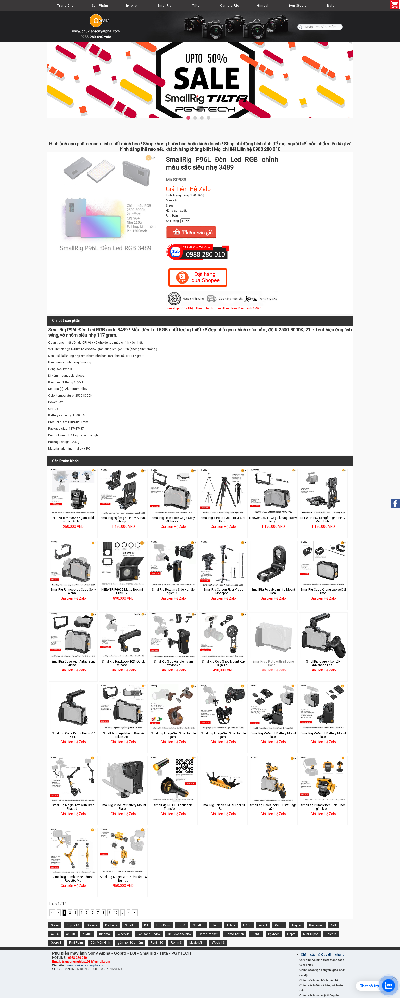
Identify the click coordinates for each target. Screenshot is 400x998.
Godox (279, 925)
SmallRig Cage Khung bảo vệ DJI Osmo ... (323, 591)
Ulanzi (256, 934)
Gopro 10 (73, 925)
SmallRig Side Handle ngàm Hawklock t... (173, 663)
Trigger (297, 925)
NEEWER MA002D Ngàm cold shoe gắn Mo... (73, 519)
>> (135, 912)
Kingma (104, 934)
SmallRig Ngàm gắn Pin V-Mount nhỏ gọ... (123, 519)
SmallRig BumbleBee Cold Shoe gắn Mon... (323, 807)
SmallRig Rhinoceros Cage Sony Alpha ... (73, 591)
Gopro (55, 925)
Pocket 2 (111, 925)
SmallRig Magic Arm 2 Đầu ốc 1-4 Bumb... (123, 878)
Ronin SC (157, 943)
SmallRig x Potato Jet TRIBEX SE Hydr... (223, 519)
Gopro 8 (56, 943)
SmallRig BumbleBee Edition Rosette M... (73, 878)
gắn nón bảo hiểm (130, 943)
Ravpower (316, 925)
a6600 (70, 934)
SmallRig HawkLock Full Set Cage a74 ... (273, 807)
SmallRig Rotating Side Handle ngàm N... (173, 591)
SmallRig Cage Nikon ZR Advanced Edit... (323, 663)
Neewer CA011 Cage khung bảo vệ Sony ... (273, 519)
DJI (146, 925)
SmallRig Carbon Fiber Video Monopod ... (223, 591)
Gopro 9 (92, 925)
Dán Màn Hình (100, 943)
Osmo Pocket (208, 934)
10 (116, 912)
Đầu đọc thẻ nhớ (179, 934)
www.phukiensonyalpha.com (85, 965)
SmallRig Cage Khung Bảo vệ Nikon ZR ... (123, 735)
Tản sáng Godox (148, 934)
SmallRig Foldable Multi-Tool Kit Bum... (223, 807)
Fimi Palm (163, 925)
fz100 (247, 925)
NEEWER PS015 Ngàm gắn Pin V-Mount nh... (323, 519)
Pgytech (274, 934)
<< (52, 912)
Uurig (215, 925)
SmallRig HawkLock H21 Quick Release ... (123, 663)
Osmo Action (234, 934)
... (122, 912)
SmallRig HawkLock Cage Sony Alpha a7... (173, 519)
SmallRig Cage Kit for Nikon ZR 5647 (73, 735)
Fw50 (181, 925)
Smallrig (130, 925)
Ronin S (176, 943)
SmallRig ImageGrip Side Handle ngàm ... (173, 735)
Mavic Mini (196, 943)
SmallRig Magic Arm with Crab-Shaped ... (73, 807)
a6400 (87, 934)
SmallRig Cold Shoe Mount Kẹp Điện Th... (223, 663)
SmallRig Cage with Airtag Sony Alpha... (73, 663)
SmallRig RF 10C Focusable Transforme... (173, 807)
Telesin (331, 934)
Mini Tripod (310, 934)
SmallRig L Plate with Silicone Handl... (273, 663)
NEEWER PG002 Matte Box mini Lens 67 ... (123, 591)
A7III (334, 925)
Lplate (231, 925)
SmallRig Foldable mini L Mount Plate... (273, 591)
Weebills (124, 934)
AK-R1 (263, 925)
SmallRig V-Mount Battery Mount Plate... (273, 735)
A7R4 (54, 934)
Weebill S (218, 943)
